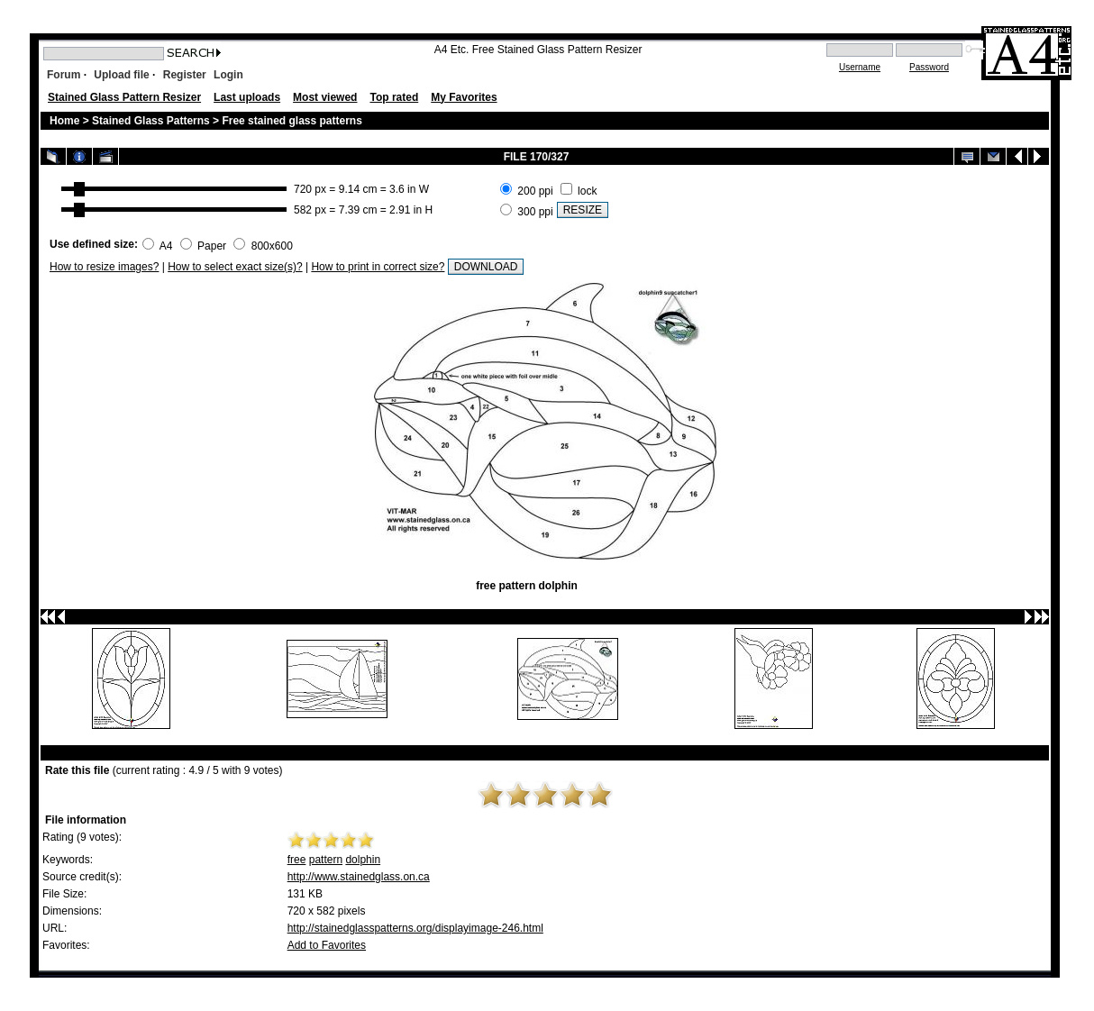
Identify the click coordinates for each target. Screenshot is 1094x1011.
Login (228, 74)
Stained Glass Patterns (152, 120)
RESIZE (582, 210)
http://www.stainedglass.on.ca (358, 876)
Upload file (121, 74)
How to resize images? (104, 266)
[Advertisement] (826, 199)
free (296, 859)
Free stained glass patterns (291, 120)
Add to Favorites (326, 945)
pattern (325, 859)
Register (184, 74)
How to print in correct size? (377, 266)
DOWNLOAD (486, 266)
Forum (63, 74)
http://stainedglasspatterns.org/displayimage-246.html (415, 928)
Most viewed (325, 97)
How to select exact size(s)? (235, 266)
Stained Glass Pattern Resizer (124, 97)
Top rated (393, 97)
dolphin (362, 859)
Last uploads (247, 97)
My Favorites (464, 97)
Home (64, 120)
